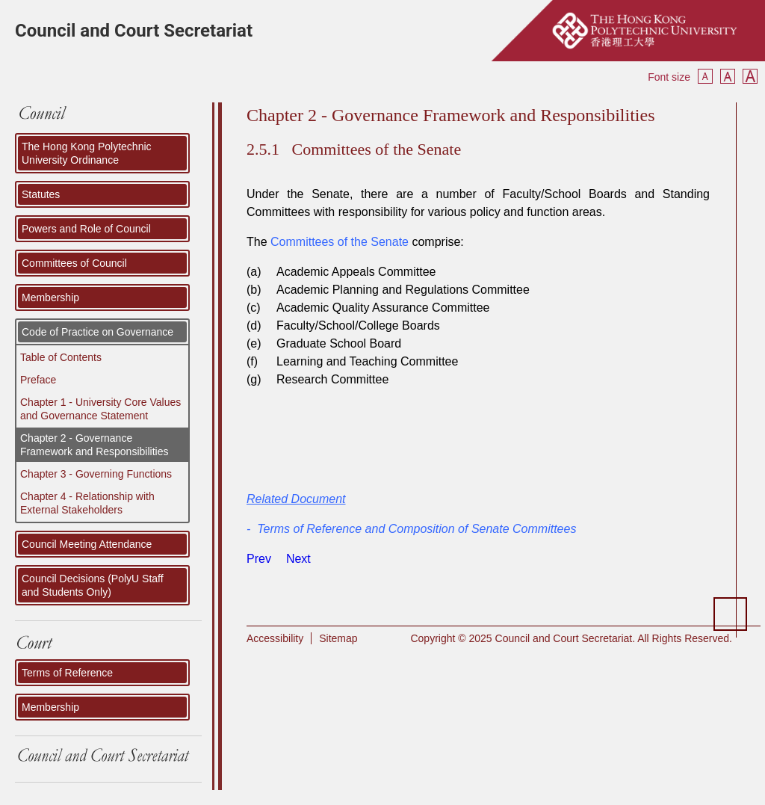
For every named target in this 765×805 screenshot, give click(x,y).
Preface (38, 380)
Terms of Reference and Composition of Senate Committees (416, 528)
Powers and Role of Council (86, 229)
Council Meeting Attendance (87, 544)
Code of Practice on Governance (97, 332)
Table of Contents (61, 357)
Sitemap (338, 638)
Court (108, 644)
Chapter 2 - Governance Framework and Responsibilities (94, 444)
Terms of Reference (67, 673)
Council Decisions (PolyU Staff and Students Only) (93, 585)
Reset (727, 76)
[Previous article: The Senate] (259, 558)
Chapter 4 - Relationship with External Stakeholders (87, 503)
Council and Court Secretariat (134, 30)
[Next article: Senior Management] (298, 558)
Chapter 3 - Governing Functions (96, 474)
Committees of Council (74, 263)
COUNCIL (108, 117)
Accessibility (275, 638)
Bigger (750, 76)
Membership (50, 297)
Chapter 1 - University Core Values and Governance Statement (100, 409)
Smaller (705, 76)
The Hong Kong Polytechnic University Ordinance (87, 153)
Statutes (41, 194)
